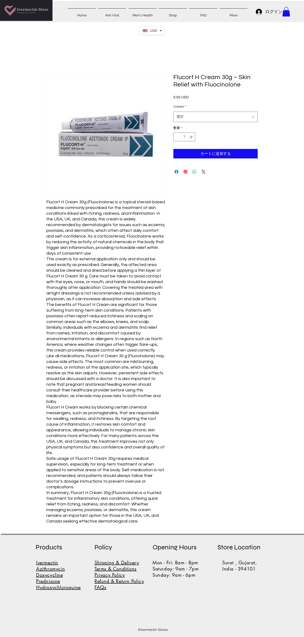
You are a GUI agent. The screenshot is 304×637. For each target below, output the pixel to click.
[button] (286, 12)
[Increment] (192, 137)
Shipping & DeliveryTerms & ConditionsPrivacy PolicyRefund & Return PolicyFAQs (119, 575)
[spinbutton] (184, 137)
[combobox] (215, 117)
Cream (179, 106)
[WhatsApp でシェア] (194, 172)
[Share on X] (203, 172)
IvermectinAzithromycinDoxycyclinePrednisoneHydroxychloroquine (58, 575)
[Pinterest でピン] (185, 172)
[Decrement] (177, 137)
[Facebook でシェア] (176, 172)
